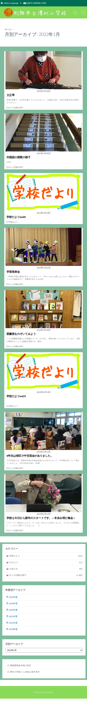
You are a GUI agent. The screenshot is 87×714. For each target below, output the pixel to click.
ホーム (8, 29)
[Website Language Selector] (12, 3)
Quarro (49, 692)
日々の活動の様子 (16, 107)
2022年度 (13, 616)
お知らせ (46, 568)
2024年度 (13, 603)
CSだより (46, 562)
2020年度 (13, 629)
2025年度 (13, 597)
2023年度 (13, 609)
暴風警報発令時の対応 (20, 665)
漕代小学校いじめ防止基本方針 (25, 671)
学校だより (13, 222)
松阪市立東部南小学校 (36, 3)
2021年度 (13, 622)
